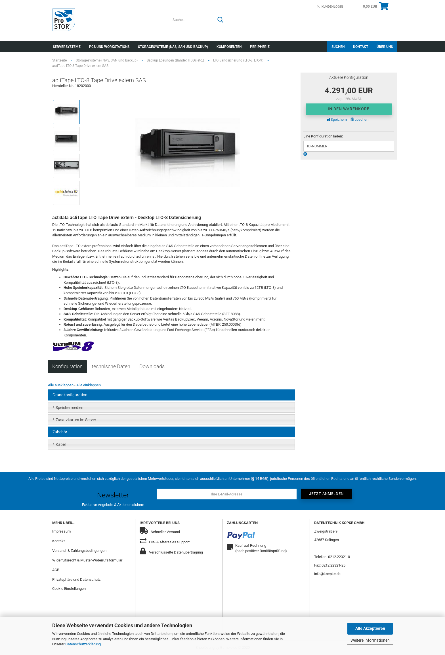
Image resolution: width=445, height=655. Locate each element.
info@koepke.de (327, 574)
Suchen (338, 47)
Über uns (385, 47)
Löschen (359, 119)
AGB (55, 570)
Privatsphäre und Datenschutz (76, 579)
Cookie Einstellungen (69, 588)
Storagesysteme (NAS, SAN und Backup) (173, 47)
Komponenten (229, 47)
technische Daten (111, 366)
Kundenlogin (330, 7)
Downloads (152, 366)
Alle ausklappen (61, 385)
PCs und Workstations (109, 47)
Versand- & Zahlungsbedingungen (79, 550)
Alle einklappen (88, 385)
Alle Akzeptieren (370, 628)
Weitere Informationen (370, 640)
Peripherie (260, 47)
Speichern (337, 119)
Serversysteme (67, 47)
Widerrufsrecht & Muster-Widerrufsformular (87, 560)
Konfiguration (67, 366)
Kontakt (360, 47)
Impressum (61, 531)
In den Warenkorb (349, 109)
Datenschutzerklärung (83, 644)
